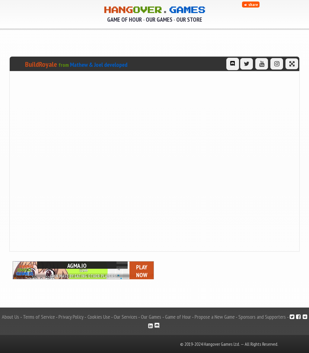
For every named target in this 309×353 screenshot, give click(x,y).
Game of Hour (124, 19)
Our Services (125, 316)
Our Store (189, 19)
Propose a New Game (215, 316)
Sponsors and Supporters (262, 316)
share (251, 4)
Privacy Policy (71, 316)
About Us (10, 316)
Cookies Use (99, 316)
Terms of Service (39, 316)
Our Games (159, 19)
